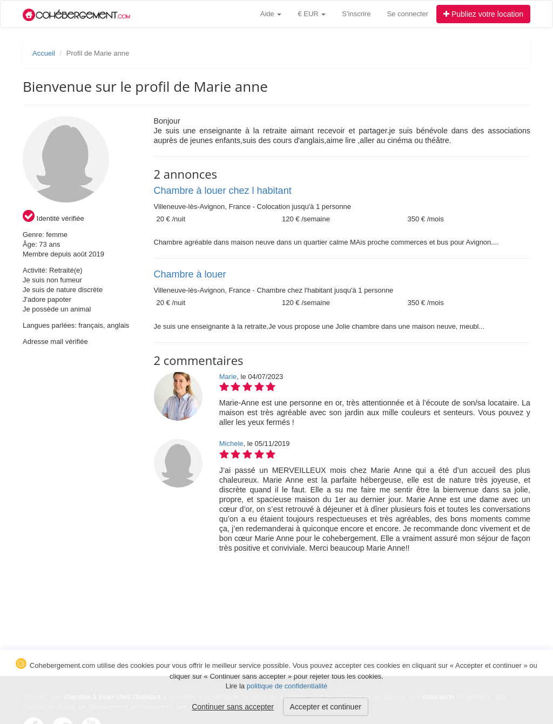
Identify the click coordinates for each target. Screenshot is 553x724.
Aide (271, 14)
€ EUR (312, 14)
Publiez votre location (483, 14)
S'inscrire (356, 14)
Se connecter (407, 14)
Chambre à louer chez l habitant (223, 190)
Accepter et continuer (325, 706)
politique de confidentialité (287, 686)
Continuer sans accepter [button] (233, 706)
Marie (228, 377)
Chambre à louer (190, 274)
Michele (231, 443)
